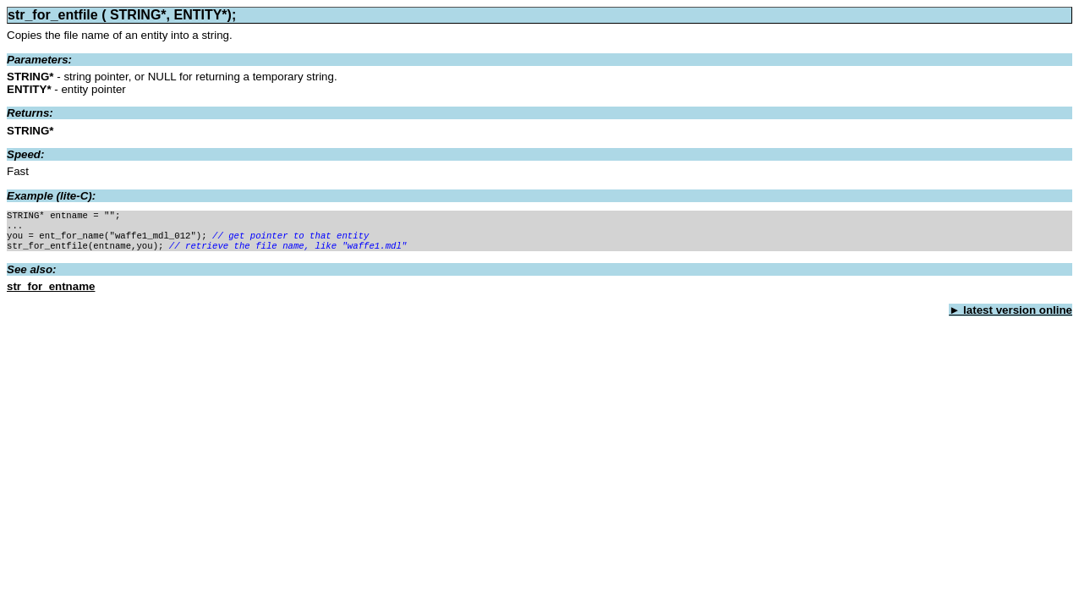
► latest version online (1010, 316)
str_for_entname (51, 293)
